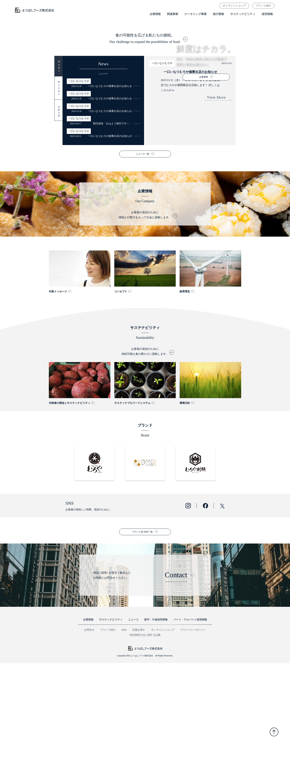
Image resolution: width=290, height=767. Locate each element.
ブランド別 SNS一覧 (142, 636)
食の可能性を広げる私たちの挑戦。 (145, 142)
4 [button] (151, 116)
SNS (124, 734)
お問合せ (89, 734)
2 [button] (145, 116)
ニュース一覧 (142, 258)
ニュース (133, 723)
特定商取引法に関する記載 (145, 739)
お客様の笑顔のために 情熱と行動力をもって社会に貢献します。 (145, 319)
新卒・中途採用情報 (156, 723)
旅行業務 (218, 14)
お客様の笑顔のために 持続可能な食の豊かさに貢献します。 (145, 455)
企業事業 (203, 77)
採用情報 (267, 14)
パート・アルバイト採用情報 (190, 723)
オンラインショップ (234, 5)
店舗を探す (138, 734)
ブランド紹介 (263, 5)
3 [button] (148, 116)
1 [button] (142, 116)
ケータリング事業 (195, 14)
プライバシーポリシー (193, 734)
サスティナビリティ (242, 14)
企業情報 (88, 723)
